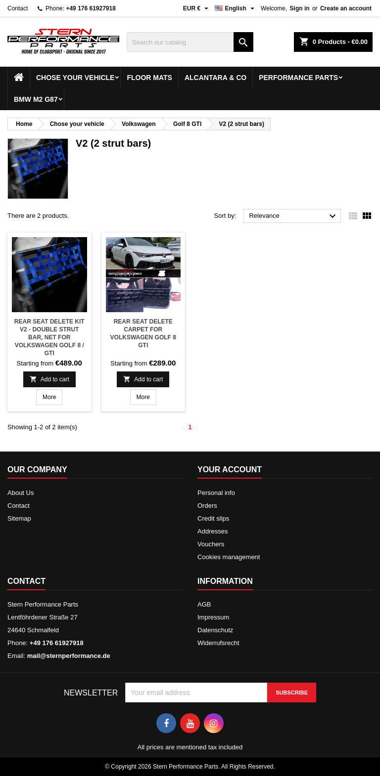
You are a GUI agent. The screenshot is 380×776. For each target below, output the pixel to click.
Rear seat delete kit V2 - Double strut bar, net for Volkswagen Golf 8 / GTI (49, 337)
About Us (20, 492)
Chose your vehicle (75, 78)
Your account (229, 469)
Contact (17, 8)
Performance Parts (298, 78)
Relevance (293, 216)
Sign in (300, 8)
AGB (204, 604)
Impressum (213, 617)
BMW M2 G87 (36, 99)
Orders (207, 505)
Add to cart (49, 379)
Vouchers (210, 544)
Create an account (346, 8)
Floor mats (149, 78)
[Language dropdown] (236, 8)
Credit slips (213, 518)
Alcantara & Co (215, 78)
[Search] (190, 42)
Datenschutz (215, 630)
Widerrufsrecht (218, 643)
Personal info (216, 492)
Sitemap (19, 518)
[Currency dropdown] (197, 8)
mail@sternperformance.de (68, 655)
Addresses (212, 531)
